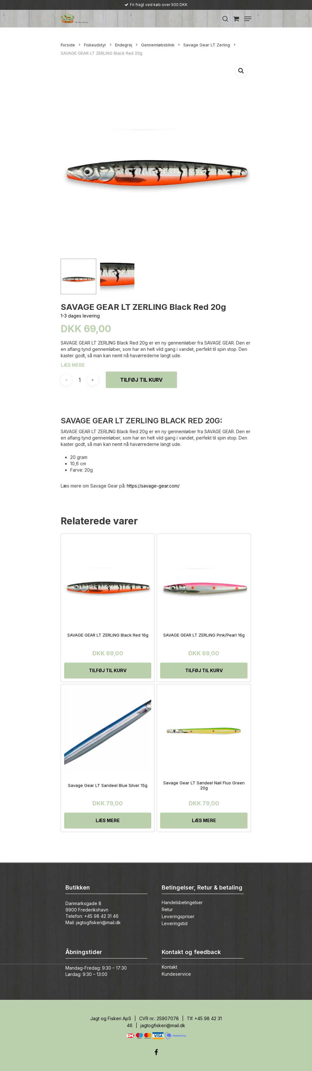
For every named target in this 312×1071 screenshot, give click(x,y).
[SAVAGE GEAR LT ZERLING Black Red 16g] (107, 580)
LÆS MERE (73, 365)
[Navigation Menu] (247, 19)
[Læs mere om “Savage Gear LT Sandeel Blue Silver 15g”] (107, 821)
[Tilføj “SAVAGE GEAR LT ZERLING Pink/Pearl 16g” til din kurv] (203, 671)
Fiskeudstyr (95, 45)
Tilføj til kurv (141, 380)
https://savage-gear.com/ (153, 485)
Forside (68, 45)
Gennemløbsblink (157, 45)
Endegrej (123, 45)
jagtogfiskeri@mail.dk (98, 922)
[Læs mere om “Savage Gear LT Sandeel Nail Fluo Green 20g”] (203, 821)
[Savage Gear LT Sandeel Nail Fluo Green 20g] (203, 730)
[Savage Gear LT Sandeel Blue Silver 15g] (107, 730)
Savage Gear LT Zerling (206, 45)
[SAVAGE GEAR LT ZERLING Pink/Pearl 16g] (203, 580)
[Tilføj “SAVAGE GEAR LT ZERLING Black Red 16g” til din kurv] (107, 671)
